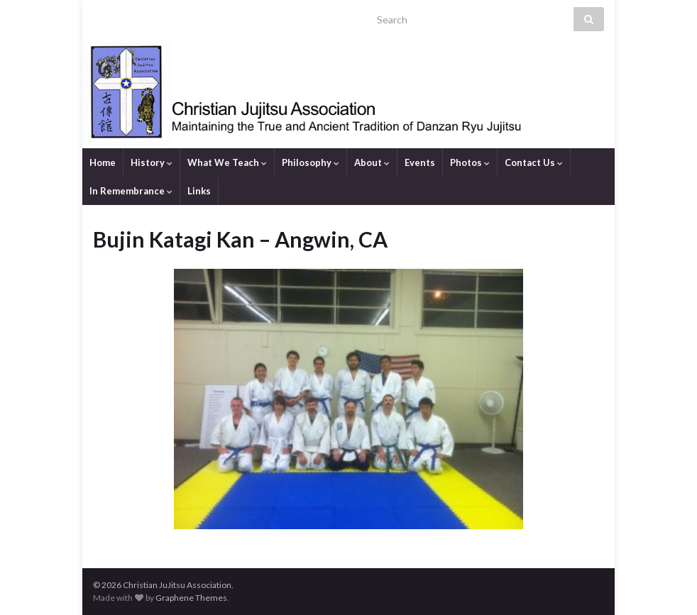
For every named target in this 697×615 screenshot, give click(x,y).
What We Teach (227, 162)
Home (102, 162)
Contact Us (534, 162)
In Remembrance (130, 190)
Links (199, 190)
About (372, 162)
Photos (470, 162)
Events (420, 162)
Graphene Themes (191, 597)
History (151, 162)
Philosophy (310, 162)
